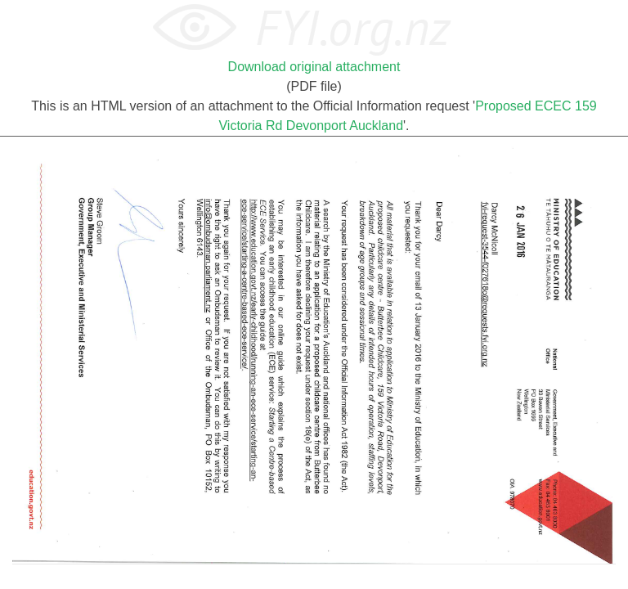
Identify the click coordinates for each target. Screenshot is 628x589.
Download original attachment (314, 67)
